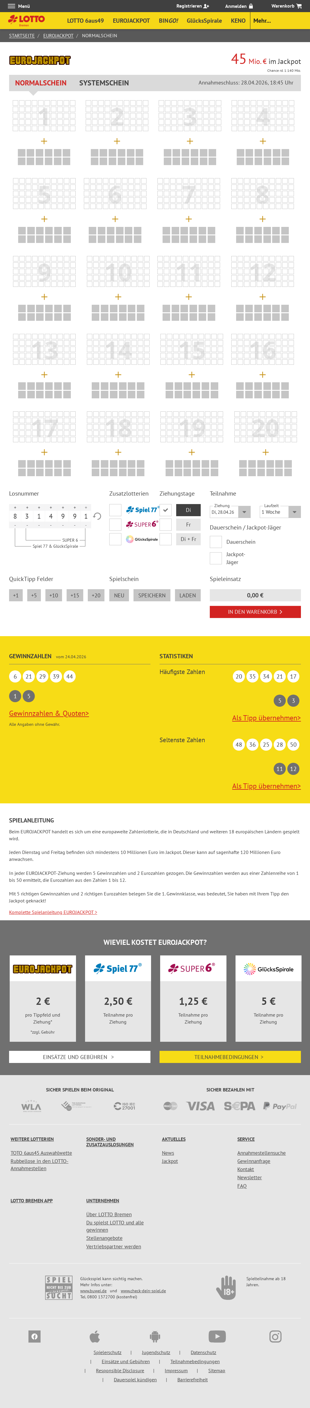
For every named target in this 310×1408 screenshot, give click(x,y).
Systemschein (104, 83)
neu (119, 595)
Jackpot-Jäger (235, 558)
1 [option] (39, 516)
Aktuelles (174, 1139)
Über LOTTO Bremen (109, 1214)
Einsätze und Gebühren (80, 1057)
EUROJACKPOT (58, 35)
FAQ (242, 1186)
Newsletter (249, 1177)
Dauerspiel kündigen (135, 1379)
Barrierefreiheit (192, 1379)
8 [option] (15, 516)
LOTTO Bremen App (32, 1200)
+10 (53, 595)
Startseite (22, 35)
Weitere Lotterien (32, 1139)
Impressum (176, 1370)
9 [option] (63, 516)
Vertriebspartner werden (113, 1246)
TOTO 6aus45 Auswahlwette (41, 1153)
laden (188, 595)
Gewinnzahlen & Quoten (49, 713)
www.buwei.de (93, 1290)
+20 (96, 595)
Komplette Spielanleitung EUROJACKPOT (53, 912)
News (168, 1153)
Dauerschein (238, 541)
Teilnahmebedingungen (230, 1057)
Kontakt (245, 1169)
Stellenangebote (104, 1238)
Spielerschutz (107, 1352)
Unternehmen (102, 1200)
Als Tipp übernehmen (266, 717)
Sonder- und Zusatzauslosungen (110, 1141)
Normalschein (41, 83)
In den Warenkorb (255, 611)
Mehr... (262, 21)
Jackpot (170, 1161)
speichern (152, 595)
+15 (75, 595)
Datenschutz (203, 1352)
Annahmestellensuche (261, 1153)
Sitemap (216, 1370)
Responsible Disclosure (120, 1370)
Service (246, 1139)
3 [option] (27, 516)
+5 (34, 595)
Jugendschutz (156, 1352)
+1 (16, 595)
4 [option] (51, 516)
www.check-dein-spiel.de (143, 1290)
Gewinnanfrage (253, 1161)
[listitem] (15, 103)
